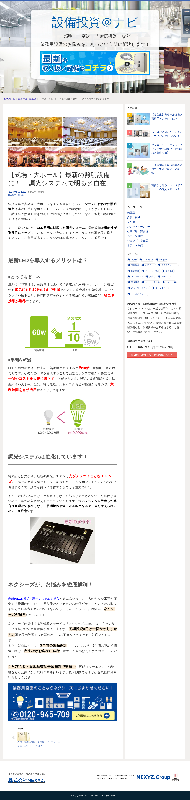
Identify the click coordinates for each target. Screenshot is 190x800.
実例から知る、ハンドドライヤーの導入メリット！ (167, 187)
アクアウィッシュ (168, 265)
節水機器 (133, 271)
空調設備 (133, 265)
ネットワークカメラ (139, 288)
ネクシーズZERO (81, 623)
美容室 (131, 212)
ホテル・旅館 (135, 245)
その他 (131, 222)
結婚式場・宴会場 (27, 99)
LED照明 (12, 195)
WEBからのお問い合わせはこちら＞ (152, 354)
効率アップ (148, 265)
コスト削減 (146, 259)
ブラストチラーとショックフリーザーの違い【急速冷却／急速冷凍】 (167, 148)
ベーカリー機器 (151, 271)
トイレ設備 (169, 282)
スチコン (164, 276)
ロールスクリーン (138, 294)
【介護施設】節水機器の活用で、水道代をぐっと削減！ (167, 169)
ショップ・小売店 (137, 240)
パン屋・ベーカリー (139, 226)
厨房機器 (168, 271)
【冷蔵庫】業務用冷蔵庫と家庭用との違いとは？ (167, 116)
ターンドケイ (160, 288)
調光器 (21, 195)
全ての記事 (9, 99)
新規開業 (133, 282)
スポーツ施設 (135, 235)
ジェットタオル (151, 282)
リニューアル (135, 276)
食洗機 (132, 259)
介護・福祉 (133, 217)
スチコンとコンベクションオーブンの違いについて (167, 133)
